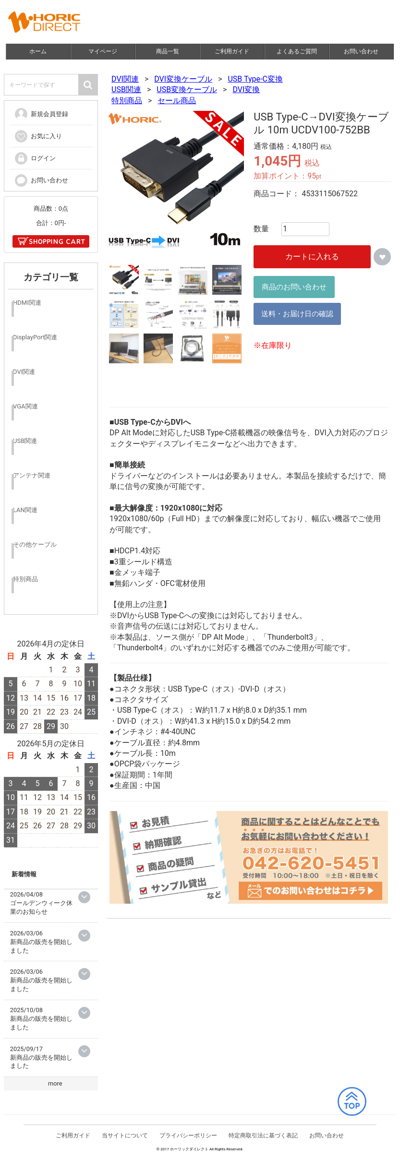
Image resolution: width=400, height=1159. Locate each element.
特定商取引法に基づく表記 (263, 1137)
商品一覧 (167, 51)
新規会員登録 (41, 114)
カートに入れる (312, 256)
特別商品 (126, 100)
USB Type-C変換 (255, 79)
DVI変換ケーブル (184, 79)
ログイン (35, 158)
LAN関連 (25, 510)
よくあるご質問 (297, 51)
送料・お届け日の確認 (298, 314)
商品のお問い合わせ (294, 287)
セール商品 (177, 100)
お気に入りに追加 (382, 256)
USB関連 (126, 89)
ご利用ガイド (232, 51)
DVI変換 (246, 89)
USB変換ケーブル (187, 89)
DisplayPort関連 (35, 337)
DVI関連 (125, 79)
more (55, 1083)
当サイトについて (125, 1137)
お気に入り (38, 136)
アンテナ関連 (31, 475)
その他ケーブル (35, 544)
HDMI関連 (27, 302)
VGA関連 (25, 406)
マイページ (102, 51)
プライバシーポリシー (188, 1137)
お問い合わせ (361, 51)
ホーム (38, 51)
